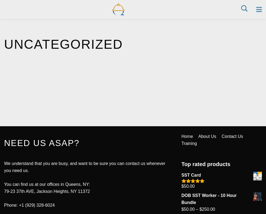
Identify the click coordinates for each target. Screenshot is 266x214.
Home (187, 136)
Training (189, 143)
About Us (207, 136)
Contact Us (232, 136)
